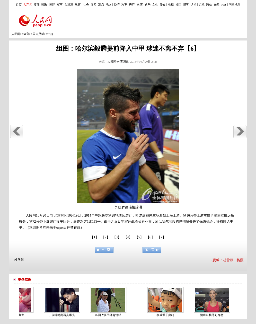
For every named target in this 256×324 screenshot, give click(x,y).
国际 (52, 4)
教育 (78, 4)
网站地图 (234, 4)
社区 (178, 4)
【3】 (117, 237)
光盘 (217, 4)
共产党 (27, 4)
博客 (186, 4)
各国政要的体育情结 (109, 315)
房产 (132, 4)
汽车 (124, 4)
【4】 (128, 237)
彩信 (209, 4)
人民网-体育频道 (118, 61)
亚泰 (148, 221)
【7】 (161, 237)
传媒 (163, 4)
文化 (155, 4)
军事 (60, 4)
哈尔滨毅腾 (143, 215)
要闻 (37, 4)
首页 (19, 4)
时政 (44, 4)
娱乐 (147, 4)
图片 (94, 4)
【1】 (94, 237)
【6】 (150, 237)
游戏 (201, 4)
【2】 (105, 237)
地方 (109, 4)
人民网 (15, 34)
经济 (117, 4)
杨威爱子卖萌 (166, 315)
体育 (140, 4)
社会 (86, 4)
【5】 (139, 237)
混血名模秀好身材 (212, 315)
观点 (101, 4)
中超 (50, 34)
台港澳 (68, 4)
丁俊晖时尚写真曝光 (62, 315)
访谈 (193, 4)
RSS (223, 4)
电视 (171, 4)
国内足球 (38, 34)
